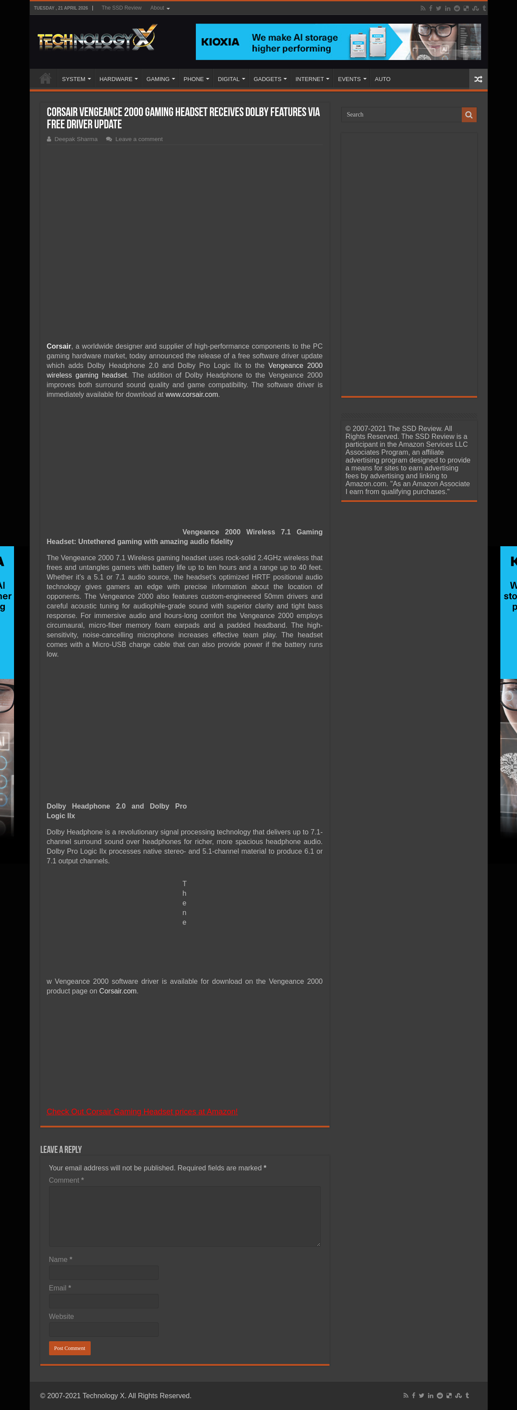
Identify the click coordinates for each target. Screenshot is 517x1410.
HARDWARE (115, 79)
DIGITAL (229, 79)
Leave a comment (139, 139)
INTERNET (309, 79)
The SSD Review (122, 8)
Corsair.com (118, 991)
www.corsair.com (192, 394)
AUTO (383, 79)
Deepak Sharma (76, 139)
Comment (66, 1180)
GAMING (158, 79)
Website (61, 1316)
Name (60, 1259)
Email (60, 1288)
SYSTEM (73, 79)
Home (45, 78)
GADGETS (268, 79)
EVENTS (349, 79)
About (157, 8)
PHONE (194, 79)
